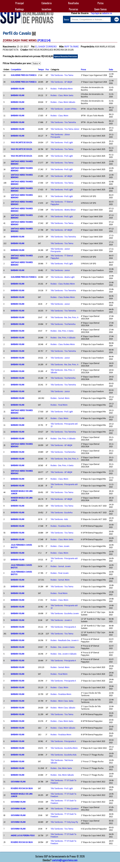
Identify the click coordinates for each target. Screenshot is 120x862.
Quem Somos (100, 9)
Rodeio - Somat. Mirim (60, 398)
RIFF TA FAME (71, 46)
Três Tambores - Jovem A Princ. (64, 108)
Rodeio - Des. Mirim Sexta (61, 768)
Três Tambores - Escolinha (61, 512)
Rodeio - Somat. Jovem (61, 566)
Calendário (46, 3)
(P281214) (43, 40)
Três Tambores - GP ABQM (61, 82)
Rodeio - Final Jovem (60, 573)
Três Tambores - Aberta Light (63, 277)
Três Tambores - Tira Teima (62, 75)
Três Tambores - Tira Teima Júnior (65, 129)
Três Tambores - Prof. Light (62, 142)
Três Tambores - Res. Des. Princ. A (64, 317)
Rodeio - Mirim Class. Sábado (63, 707)
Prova (83, 69)
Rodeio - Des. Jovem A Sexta (63, 647)
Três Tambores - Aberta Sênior (63, 209)
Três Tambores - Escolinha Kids (63, 754)
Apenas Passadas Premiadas (65, 56)
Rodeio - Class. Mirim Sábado (63, 102)
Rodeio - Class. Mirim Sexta (62, 95)
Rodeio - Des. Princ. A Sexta (62, 331)
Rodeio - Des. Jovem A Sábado (64, 653)
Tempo (41, 69)
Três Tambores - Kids (59, 519)
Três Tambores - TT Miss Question (65, 808)
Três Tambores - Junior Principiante (60, 250)
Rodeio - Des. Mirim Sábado (62, 775)
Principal (19, 3)
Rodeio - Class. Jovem (60, 546)
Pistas (101, 3)
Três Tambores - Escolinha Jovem (65, 613)
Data (111, 69)
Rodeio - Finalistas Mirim (61, 526)
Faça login (95, 13)
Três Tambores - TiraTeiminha (63, 324)
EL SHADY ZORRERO (46, 46)
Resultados (73, 3)
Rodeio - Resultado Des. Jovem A (64, 640)
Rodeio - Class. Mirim (59, 115)
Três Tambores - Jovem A (61, 620)
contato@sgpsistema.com (65, 860)
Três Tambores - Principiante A (63, 627)
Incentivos (46, 9)
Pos (47, 69)
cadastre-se (107, 13)
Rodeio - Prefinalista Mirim (62, 88)
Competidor (16, 69)
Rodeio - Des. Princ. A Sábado (63, 337)
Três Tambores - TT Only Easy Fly (64, 822)
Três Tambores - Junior (60, 270)
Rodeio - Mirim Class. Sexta (62, 701)
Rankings (19, 9)
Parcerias (73, 9)
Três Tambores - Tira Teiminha (63, 122)
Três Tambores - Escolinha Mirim (64, 748)
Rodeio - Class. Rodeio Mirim (63, 283)
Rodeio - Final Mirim (59, 405)
